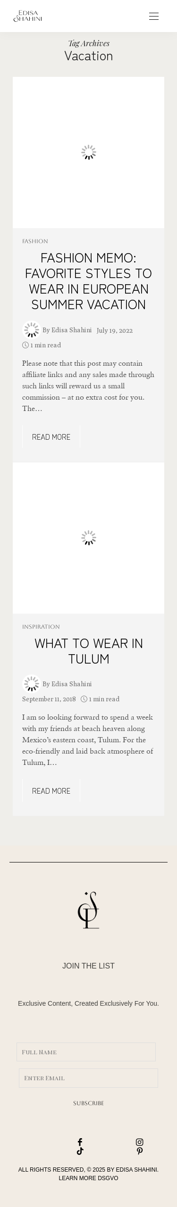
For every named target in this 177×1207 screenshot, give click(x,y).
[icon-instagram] (118, 1142)
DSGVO (108, 1178)
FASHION (35, 241)
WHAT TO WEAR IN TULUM (88, 650)
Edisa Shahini (71, 330)
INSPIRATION (41, 627)
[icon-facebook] (59, 1142)
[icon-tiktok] (59, 1151)
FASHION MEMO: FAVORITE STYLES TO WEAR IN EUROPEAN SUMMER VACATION (88, 280)
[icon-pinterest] (118, 1151)
